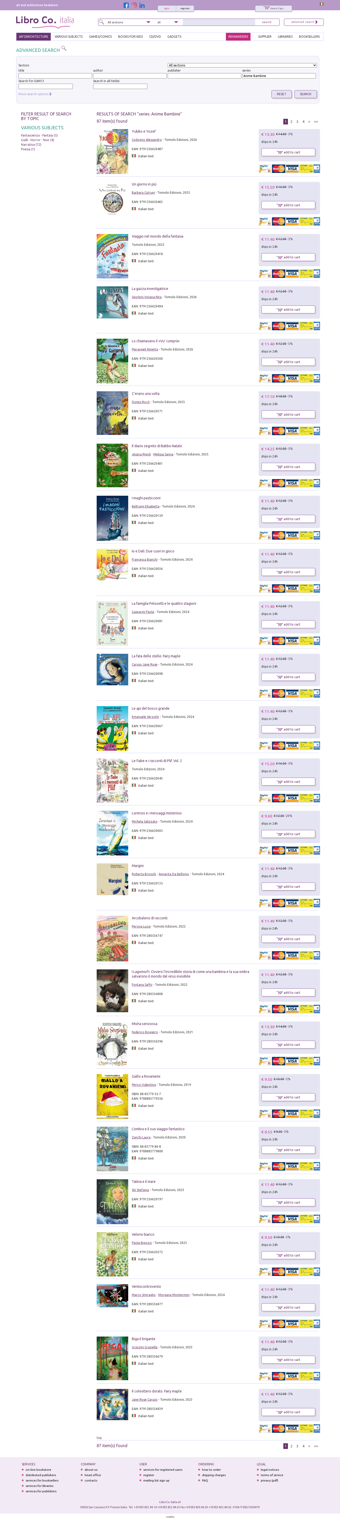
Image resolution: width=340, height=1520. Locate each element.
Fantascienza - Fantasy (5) (39, 135)
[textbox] (204, 76)
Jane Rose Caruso (144, 1399)
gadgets (174, 36)
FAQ (205, 1480)
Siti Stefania (140, 1190)
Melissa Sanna (163, 454)
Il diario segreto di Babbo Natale (157, 446)
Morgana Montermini (173, 1295)
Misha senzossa (144, 1024)
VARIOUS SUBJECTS (69, 36)
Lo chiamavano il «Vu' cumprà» (156, 341)
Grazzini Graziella (144, 1347)
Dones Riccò (141, 402)
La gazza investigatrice (150, 289)
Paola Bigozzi (142, 1242)
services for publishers (41, 1491)
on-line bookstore (38, 1469)
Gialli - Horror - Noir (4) (37, 140)
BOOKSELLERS (309, 36)
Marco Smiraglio (144, 1295)
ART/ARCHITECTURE (33, 36)
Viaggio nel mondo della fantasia (157, 236)
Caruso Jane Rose (144, 664)
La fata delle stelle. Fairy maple (156, 656)
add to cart (288, 152)
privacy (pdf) (269, 1480)
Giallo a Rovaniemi (146, 1076)
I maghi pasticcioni (146, 498)
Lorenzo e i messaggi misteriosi (157, 813)
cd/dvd (155, 36)
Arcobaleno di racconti (149, 918)
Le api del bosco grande (150, 708)
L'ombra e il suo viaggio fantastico (158, 1129)
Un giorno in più (144, 184)
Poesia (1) (28, 149)
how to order (211, 1469)
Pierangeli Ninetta (145, 349)
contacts (91, 1480)
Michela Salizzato (144, 821)
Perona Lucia (141, 926)
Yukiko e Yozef (144, 131)
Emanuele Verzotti (145, 716)
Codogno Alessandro (147, 139)
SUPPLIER (265, 36)
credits (170, 1516)
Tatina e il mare (144, 1182)
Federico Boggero (145, 1032)
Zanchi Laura (141, 1137)
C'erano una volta (145, 394)
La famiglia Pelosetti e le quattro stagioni (164, 603)
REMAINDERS (238, 36)
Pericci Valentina (144, 1084)
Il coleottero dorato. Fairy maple (157, 1391)
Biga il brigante (143, 1339)
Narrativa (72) (31, 144)
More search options (33, 94)
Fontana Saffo (142, 984)
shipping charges (214, 1475)
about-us (91, 1469)
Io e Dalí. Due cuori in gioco (153, 551)
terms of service (272, 1475)
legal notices (270, 1469)
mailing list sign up (156, 1480)
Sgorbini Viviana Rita (147, 297)
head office (93, 1475)
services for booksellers (42, 1480)
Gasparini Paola (143, 611)
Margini (138, 866)
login (166, 8)
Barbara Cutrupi (143, 192)
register (185, 8)
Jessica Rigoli (141, 454)
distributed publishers (41, 1475)
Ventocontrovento (146, 1286)
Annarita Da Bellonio (174, 874)
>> (316, 122)
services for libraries (39, 1485)
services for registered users (162, 1469)
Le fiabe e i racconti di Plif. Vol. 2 (157, 761)
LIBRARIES (285, 36)
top (99, 1437)
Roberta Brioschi (144, 874)
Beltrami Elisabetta (145, 506)
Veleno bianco (143, 1234)
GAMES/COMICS (100, 36)
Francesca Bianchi (144, 559)
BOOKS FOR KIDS (130, 36)
